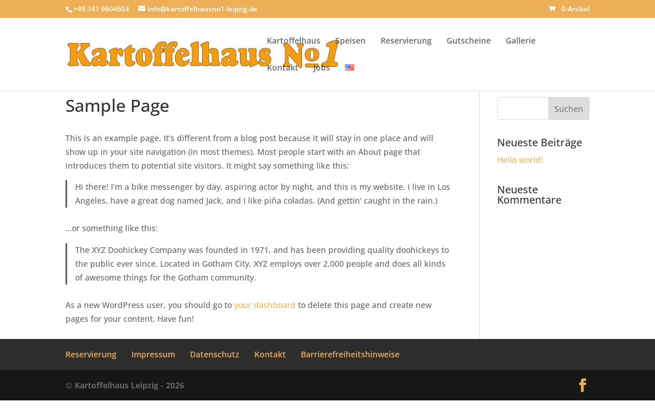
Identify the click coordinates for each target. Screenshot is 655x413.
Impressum (153, 354)
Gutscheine (469, 41)
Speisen (350, 41)
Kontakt (283, 68)
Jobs (321, 68)
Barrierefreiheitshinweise (350, 354)
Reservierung (406, 41)
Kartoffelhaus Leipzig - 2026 (129, 385)
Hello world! (520, 159)
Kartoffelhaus (293, 41)
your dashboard (265, 304)
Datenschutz (214, 354)
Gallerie (521, 41)
